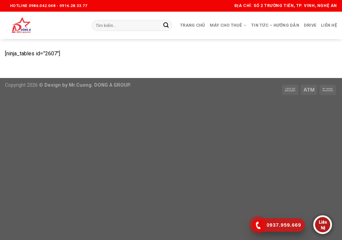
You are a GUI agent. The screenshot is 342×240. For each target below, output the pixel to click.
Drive (310, 25)
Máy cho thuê (228, 25)
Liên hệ (329, 25)
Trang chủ (192, 25)
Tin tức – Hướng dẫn (275, 25)
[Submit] (166, 25)
